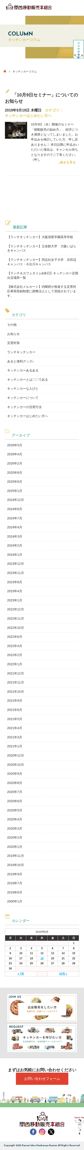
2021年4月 (14, 728)
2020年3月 (14, 828)
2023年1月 (14, 600)
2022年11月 (15, 618)
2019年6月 (14, 892)
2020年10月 (15, 764)
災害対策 (13, 343)
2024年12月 (15, 500)
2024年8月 (14, 509)
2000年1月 (14, 901)
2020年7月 (14, 792)
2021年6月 (14, 710)
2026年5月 (14, 445)
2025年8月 (14, 472)
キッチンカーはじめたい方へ (28, 116)
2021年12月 (15, 673)
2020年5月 (14, 810)
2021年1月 (14, 746)
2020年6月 (14, 801)
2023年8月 (14, 582)
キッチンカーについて (23, 398)
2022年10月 (15, 628)
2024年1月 (14, 554)
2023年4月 (14, 591)
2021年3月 (14, 737)
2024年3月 (14, 536)
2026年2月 (14, 463)
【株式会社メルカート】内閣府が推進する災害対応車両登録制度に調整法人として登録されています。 (41, 291)
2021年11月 (15, 682)
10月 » (63, 973)
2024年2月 (14, 545)
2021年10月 (15, 691)
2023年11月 (15, 573)
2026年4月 (14, 454)
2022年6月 (14, 637)
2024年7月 (14, 518)
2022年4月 (14, 646)
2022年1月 (14, 664)
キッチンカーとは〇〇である (27, 379)
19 (42, 958)
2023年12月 (15, 563)
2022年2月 (14, 655)
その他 (12, 324)
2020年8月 (14, 783)
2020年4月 (14, 819)
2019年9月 (14, 874)
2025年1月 (14, 491)
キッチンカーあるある (23, 370)
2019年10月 (15, 865)
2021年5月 (14, 719)
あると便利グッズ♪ (20, 361)
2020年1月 (14, 847)
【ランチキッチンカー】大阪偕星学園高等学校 (40, 237)
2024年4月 (14, 527)
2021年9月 (14, 700)
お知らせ (13, 334)
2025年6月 (14, 481)
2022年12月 (15, 609)
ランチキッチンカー (21, 352)
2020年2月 (14, 837)
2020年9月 (14, 773)
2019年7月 (14, 883)
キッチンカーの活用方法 (24, 407)
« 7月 (21, 973)
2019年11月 (15, 855)
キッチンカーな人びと (23, 388)
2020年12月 (15, 755)
